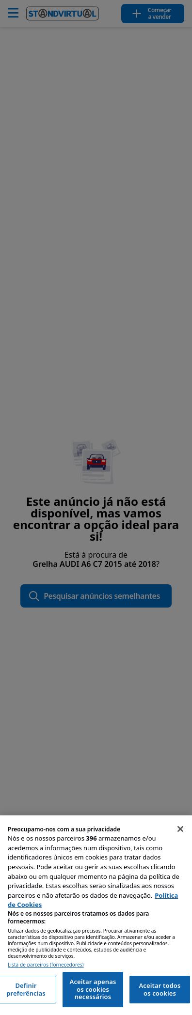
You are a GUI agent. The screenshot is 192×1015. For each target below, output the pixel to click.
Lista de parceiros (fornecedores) (46, 965)
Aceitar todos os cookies (159, 989)
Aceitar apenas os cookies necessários (93, 989)
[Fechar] (180, 829)
